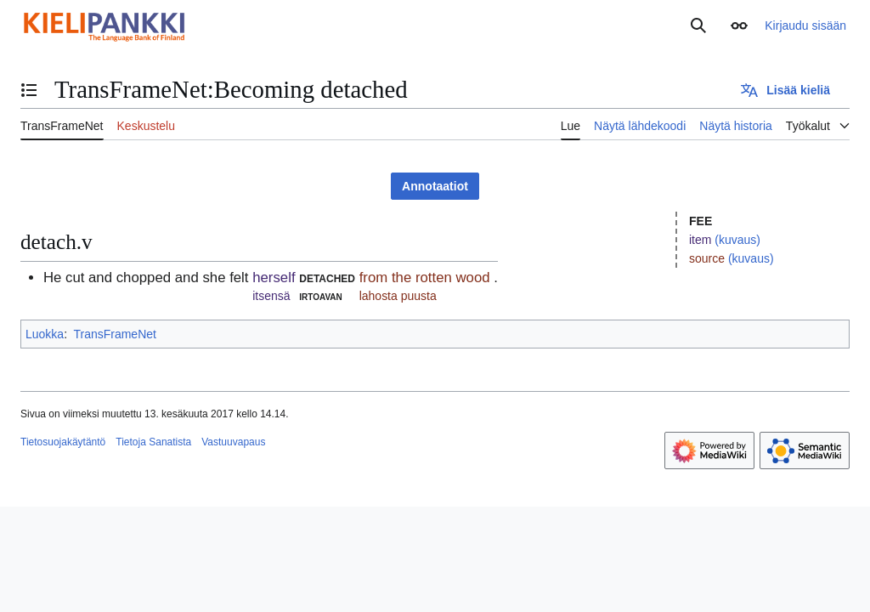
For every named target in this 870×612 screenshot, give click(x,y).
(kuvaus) (737, 239)
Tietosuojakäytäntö (62, 442)
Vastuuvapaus (233, 442)
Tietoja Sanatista (153, 442)
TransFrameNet (114, 334)
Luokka (44, 334)
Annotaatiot (435, 186)
